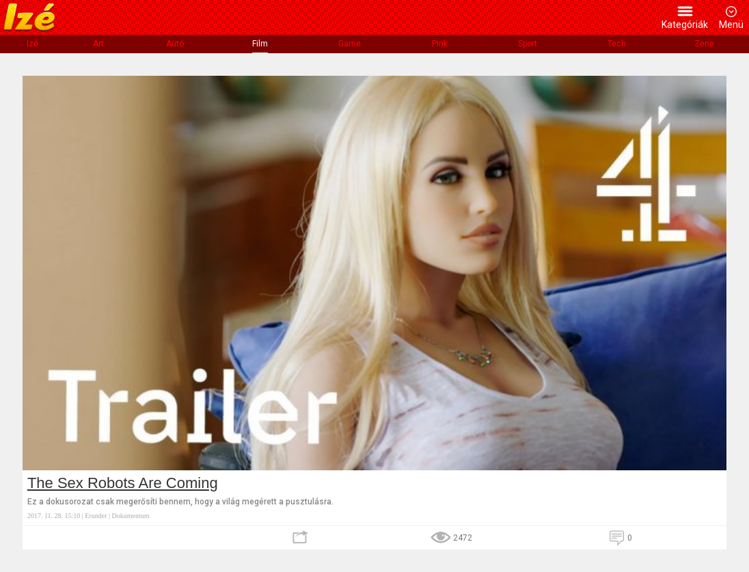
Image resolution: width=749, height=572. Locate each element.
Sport (527, 43)
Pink (440, 43)
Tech (617, 43)
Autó (175, 43)
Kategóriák (685, 24)
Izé (32, 43)
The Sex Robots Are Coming (122, 482)
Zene (704, 43)
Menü (731, 24)
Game (349, 43)
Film (260, 43)
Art (98, 43)
